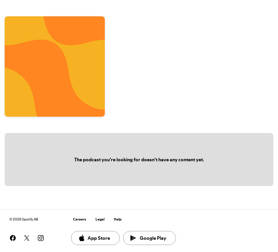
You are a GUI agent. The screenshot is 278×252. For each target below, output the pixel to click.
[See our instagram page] (40, 238)
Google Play (148, 238)
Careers (79, 219)
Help (118, 219)
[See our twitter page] (26, 238)
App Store (94, 238)
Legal (100, 219)
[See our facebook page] (12, 238)
